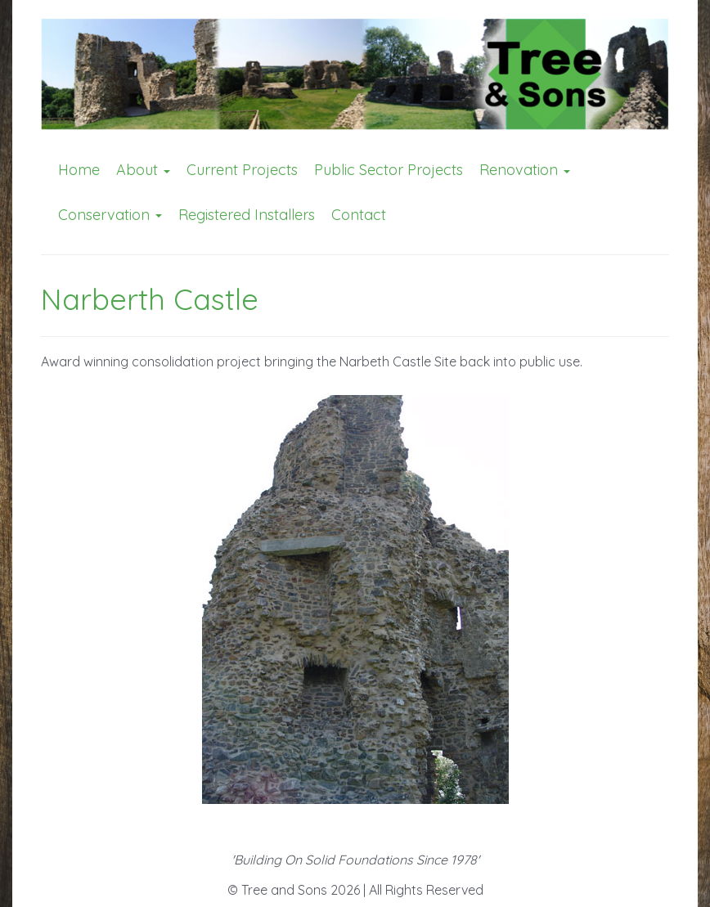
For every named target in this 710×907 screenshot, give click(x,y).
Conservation (110, 214)
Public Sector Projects (388, 169)
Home (79, 169)
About (143, 169)
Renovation (524, 169)
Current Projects (242, 169)
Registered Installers (246, 214)
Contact (358, 214)
